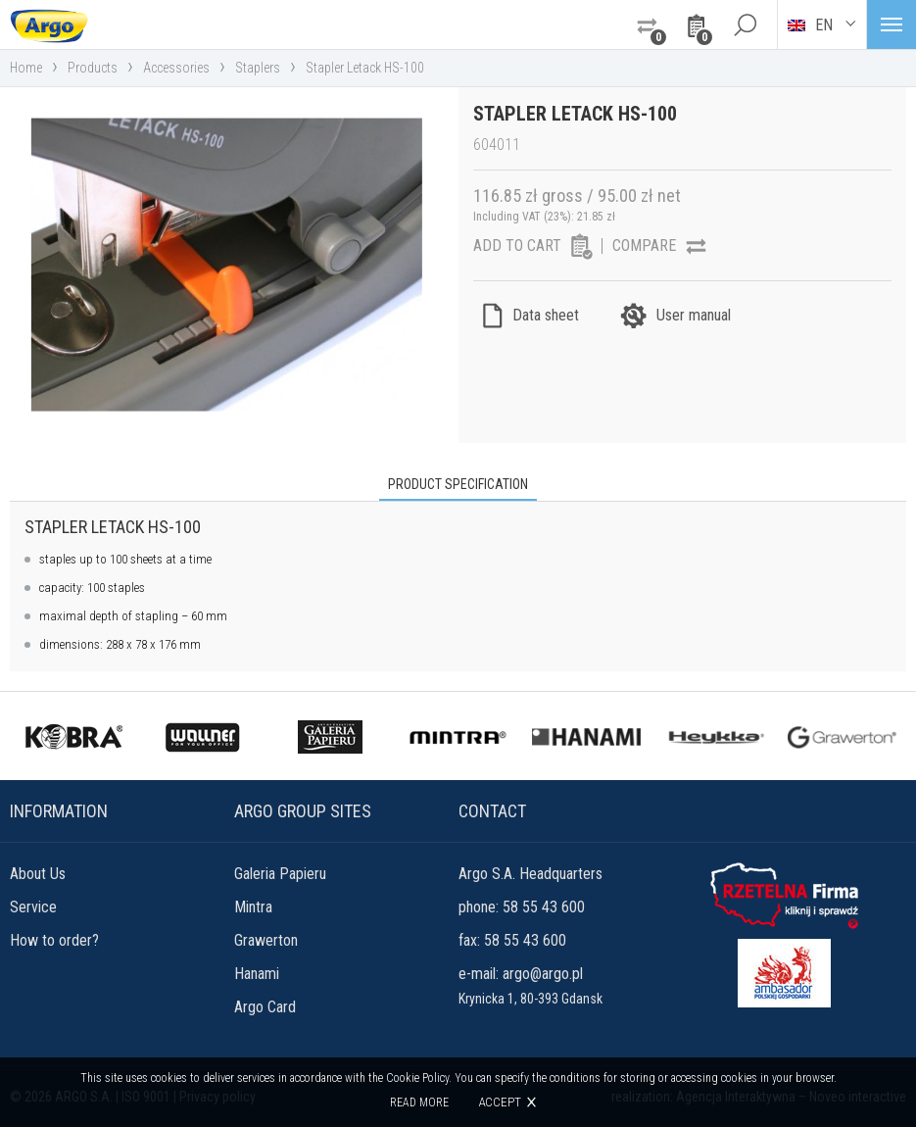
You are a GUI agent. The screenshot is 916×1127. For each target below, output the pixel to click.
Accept (499, 1102)
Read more (419, 1102)
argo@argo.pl (543, 973)
